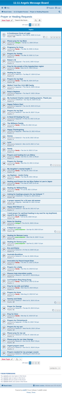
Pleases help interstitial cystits (19, 273)
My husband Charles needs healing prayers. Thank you (29, 98)
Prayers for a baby (14, 267)
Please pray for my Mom (17, 41)
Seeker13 (18, 112)
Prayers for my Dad (15, 79)
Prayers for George (15, 161)
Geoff (17, 217)
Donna (10, 136)
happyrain (18, 61)
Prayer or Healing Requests (16, 16)
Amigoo (17, 42)
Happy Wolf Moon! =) (15, 207)
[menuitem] (6, 7)
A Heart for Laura (14, 228)
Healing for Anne (14, 73)
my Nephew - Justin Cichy (17, 175)
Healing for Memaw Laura (17, 235)
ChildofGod (18, 99)
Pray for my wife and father (18, 286)
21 (59, 37)
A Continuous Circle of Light (18, 33)
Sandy (17, 49)
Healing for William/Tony (17, 188)
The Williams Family (15, 123)
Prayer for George (14, 306)
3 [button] (35, 25)
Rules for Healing (14, 221)
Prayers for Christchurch (17, 320)
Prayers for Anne (14, 292)
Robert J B (11, 60)
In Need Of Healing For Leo (18, 117)
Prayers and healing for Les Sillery (21, 155)
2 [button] (32, 25)
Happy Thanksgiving (15, 130)
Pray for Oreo (12, 314)
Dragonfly (18, 35)
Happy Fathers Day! (15, 104)
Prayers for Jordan (14, 54)
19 (54, 37)
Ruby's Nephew (13, 92)
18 (51, 37)
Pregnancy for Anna (15, 47)
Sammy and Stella (14, 299)
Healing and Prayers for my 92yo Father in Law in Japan (29, 181)
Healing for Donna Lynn (16, 242)
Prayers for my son (15, 327)
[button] (38, 24)
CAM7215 (18, 74)
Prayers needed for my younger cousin (23, 352)
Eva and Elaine (13, 248)
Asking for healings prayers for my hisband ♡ (25, 194)
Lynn (9, 142)
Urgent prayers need (15, 346)
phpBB (24, 390)
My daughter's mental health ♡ (19, 169)
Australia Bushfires (15, 254)
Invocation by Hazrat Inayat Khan (20, 261)
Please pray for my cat (16, 333)
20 (56, 37)
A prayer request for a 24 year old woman (23, 200)
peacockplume (20, 229)
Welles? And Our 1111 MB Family (20, 85)
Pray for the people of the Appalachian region (25, 66)
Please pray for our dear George (20, 339)
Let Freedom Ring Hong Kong (19, 280)
